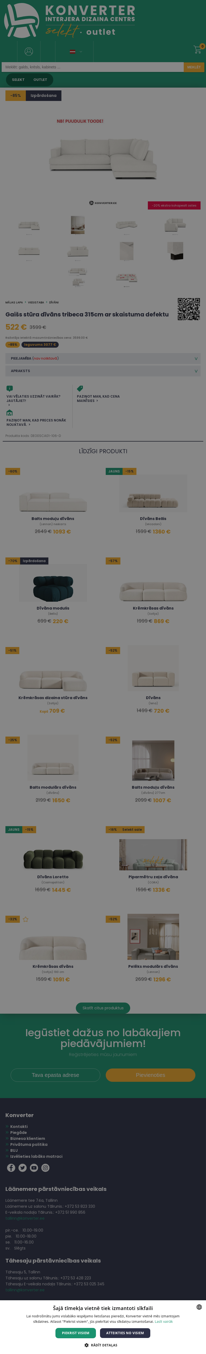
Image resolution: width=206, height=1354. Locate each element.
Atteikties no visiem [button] (125, 1333)
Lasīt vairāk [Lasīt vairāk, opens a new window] (164, 1321)
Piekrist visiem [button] (75, 1333)
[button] (103, 1344)
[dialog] (103, 677)
